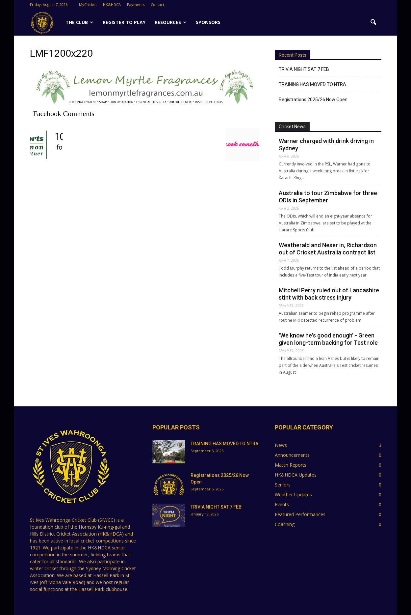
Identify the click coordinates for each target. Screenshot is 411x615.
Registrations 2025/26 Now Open (313, 99)
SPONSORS (208, 22)
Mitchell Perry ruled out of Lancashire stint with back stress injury (329, 294)
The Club (79, 22)
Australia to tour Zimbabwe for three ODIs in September (328, 197)
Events (282, 504)
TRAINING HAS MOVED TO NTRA (312, 84)
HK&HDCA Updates (296, 475)
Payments (135, 4)
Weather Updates (293, 494)
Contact (157, 4)
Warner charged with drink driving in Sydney (326, 144)
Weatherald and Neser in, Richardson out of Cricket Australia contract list (328, 249)
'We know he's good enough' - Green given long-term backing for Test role (328, 339)
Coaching (285, 524)
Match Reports (290, 465)
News (281, 445)
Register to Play (124, 22)
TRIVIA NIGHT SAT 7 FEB (304, 69)
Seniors (283, 485)
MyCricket (88, 4)
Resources (170, 22)
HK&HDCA (112, 4)
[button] (373, 22)
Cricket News (292, 126)
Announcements (292, 455)
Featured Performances (300, 514)
